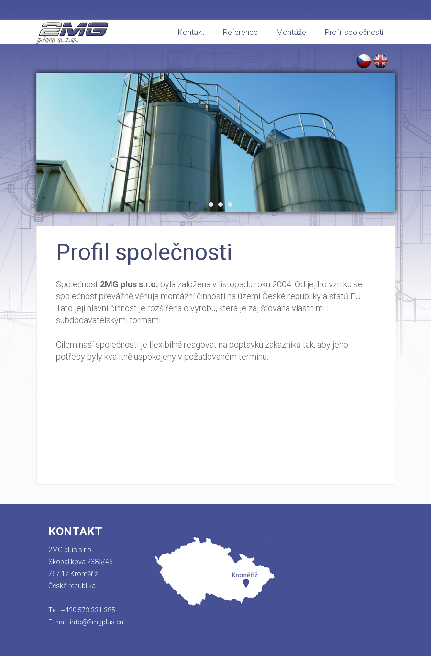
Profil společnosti (354, 32)
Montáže (291, 32)
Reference (240, 32)
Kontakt (191, 32)
